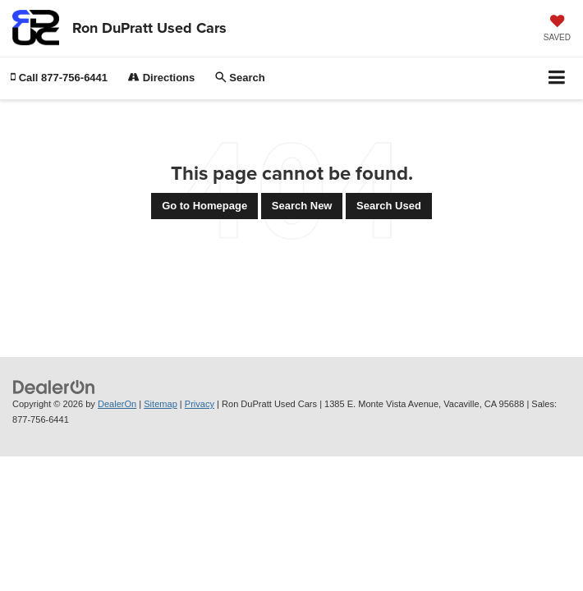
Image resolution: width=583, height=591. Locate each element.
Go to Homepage (204, 205)
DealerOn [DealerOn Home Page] (117, 404)
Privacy (199, 404)
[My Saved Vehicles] (557, 30)
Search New (302, 205)
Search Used (388, 205)
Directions (161, 77)
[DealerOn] (54, 387)
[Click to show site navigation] (557, 78)
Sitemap (160, 404)
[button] (59, 77)
